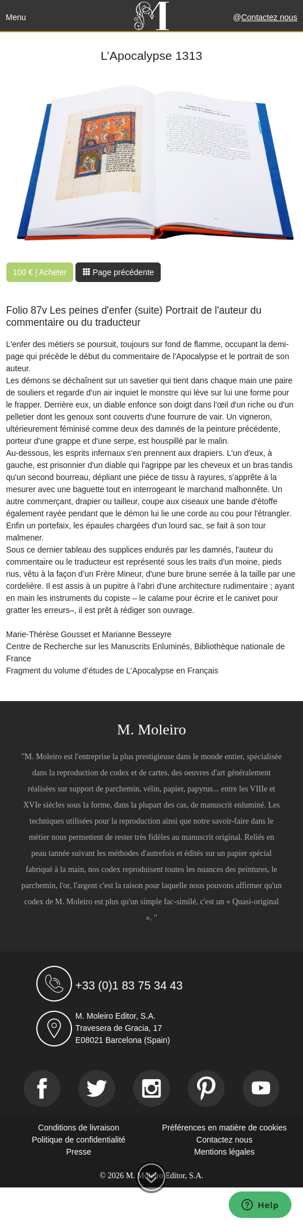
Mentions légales (224, 1151)
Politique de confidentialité (79, 1139)
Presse (79, 1151)
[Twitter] (96, 1088)
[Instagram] (151, 1088)
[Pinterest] (206, 1088)
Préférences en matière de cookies (224, 1127)
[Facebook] (42, 1088)
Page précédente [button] (118, 272)
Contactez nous (269, 17)
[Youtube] (261, 1088)
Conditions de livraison (78, 1127)
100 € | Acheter (40, 272)
